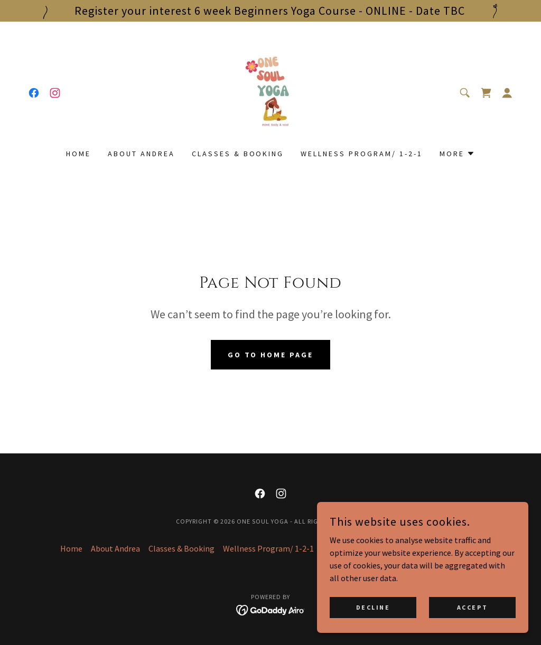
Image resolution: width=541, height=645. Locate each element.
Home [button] (71, 548)
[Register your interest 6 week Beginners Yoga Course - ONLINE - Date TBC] (270, 11)
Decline (373, 607)
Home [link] (78, 153)
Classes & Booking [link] (238, 153)
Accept (472, 607)
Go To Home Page (271, 354)
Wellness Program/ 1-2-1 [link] (362, 153)
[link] (33, 92)
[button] (507, 92)
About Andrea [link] (141, 153)
